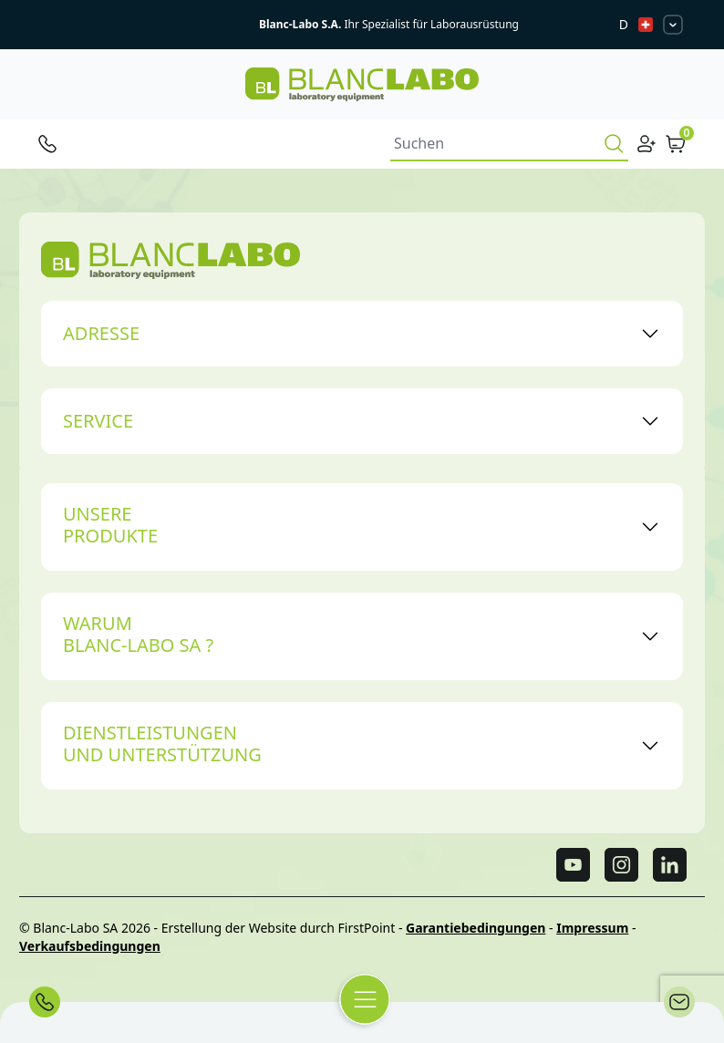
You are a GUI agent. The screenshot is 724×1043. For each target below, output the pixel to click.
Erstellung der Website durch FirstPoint (278, 927)
